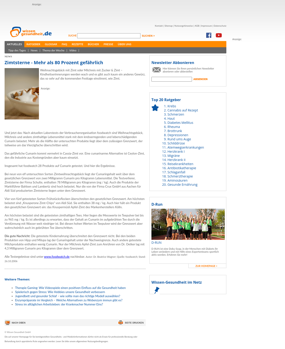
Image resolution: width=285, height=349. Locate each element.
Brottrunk (174, 131)
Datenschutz (220, 25)
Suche (72, 35)
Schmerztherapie (180, 176)
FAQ (64, 44)
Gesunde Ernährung (182, 184)
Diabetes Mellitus (180, 122)
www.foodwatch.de (57, 256)
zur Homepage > (206, 265)
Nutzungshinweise (183, 25)
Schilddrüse (176, 143)
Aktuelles (14, 44)
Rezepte (77, 44)
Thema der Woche (53, 50)
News (34, 50)
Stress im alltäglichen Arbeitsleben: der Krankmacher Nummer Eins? (59, 304)
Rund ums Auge (179, 139)
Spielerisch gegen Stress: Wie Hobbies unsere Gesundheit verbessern (60, 292)
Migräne (173, 155)
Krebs (171, 106)
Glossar (51, 44)
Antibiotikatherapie (181, 168)
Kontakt (159, 25)
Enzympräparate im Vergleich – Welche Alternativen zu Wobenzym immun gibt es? (69, 300)
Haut (171, 118)
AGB (197, 25)
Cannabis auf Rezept (182, 110)
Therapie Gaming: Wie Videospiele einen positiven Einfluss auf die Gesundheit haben (70, 288)
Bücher (93, 44)
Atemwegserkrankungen (185, 147)
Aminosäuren (177, 180)
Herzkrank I (176, 151)
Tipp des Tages (17, 50)
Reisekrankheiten (180, 164)
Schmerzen (175, 114)
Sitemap (168, 25)
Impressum (206, 25)
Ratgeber (33, 44)
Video (72, 50)
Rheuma (173, 127)
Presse (108, 44)
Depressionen (177, 135)
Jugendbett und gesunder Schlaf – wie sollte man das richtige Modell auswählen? (67, 296)
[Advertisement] (59, 13)
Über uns (124, 44)
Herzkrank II (176, 160)
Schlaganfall (176, 172)
